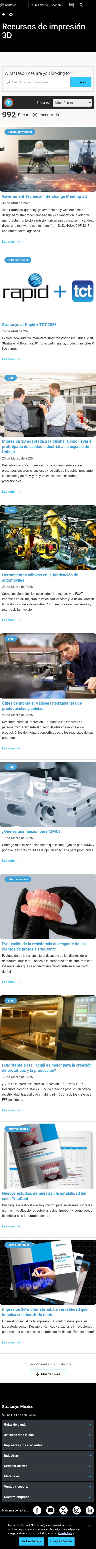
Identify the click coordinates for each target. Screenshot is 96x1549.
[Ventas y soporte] (48, 1487)
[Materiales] (48, 1476)
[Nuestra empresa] (48, 1497)
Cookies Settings (31, 1541)
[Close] (89, 1525)
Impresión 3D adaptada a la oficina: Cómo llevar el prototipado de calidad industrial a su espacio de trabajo (47, 446)
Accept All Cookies (61, 1541)
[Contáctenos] (71, 5)
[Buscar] (80, 82)
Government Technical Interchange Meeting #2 (44, 196)
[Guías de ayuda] (48, 1425)
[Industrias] (48, 1456)
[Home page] (9, 15)
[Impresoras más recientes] (48, 1445)
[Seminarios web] (48, 1466)
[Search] (81, 5)
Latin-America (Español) (46, 5)
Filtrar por (44, 102)
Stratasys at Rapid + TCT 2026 (29, 324)
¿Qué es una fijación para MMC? (31, 831)
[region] (48, 1534)
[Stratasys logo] (8, 5)
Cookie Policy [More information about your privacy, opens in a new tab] (66, 1533)
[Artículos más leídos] (48, 1435)
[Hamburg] (91, 5)
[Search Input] (37, 82)
